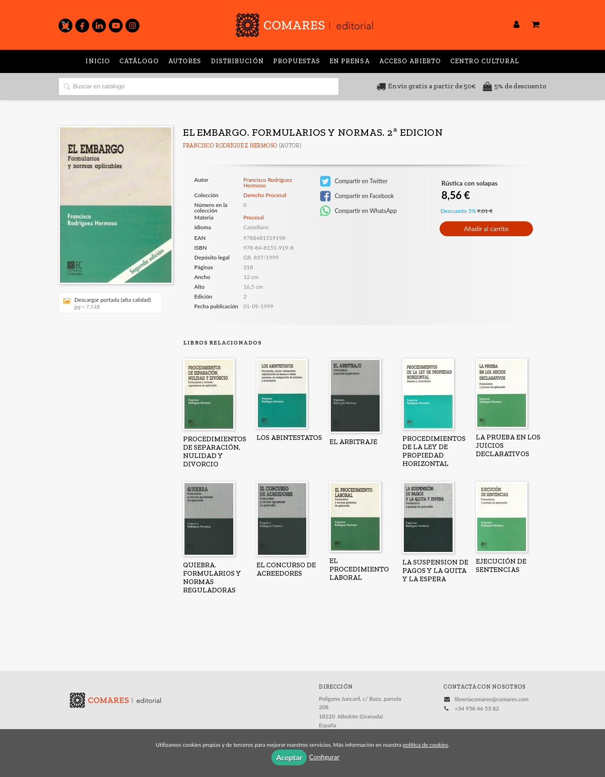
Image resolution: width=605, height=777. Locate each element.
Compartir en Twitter (354, 181)
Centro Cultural (485, 61)
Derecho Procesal (264, 195)
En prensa (349, 61)
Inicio (97, 61)
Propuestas (296, 61)
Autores (185, 61)
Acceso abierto (410, 61)
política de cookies (425, 744)
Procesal (253, 217)
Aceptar (289, 757)
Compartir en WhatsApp (358, 211)
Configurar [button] (324, 757)
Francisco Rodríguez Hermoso (230, 145)
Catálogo (139, 61)
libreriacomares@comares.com (491, 699)
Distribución (237, 61)
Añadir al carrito (486, 228)
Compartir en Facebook (357, 196)
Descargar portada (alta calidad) (107, 303)
